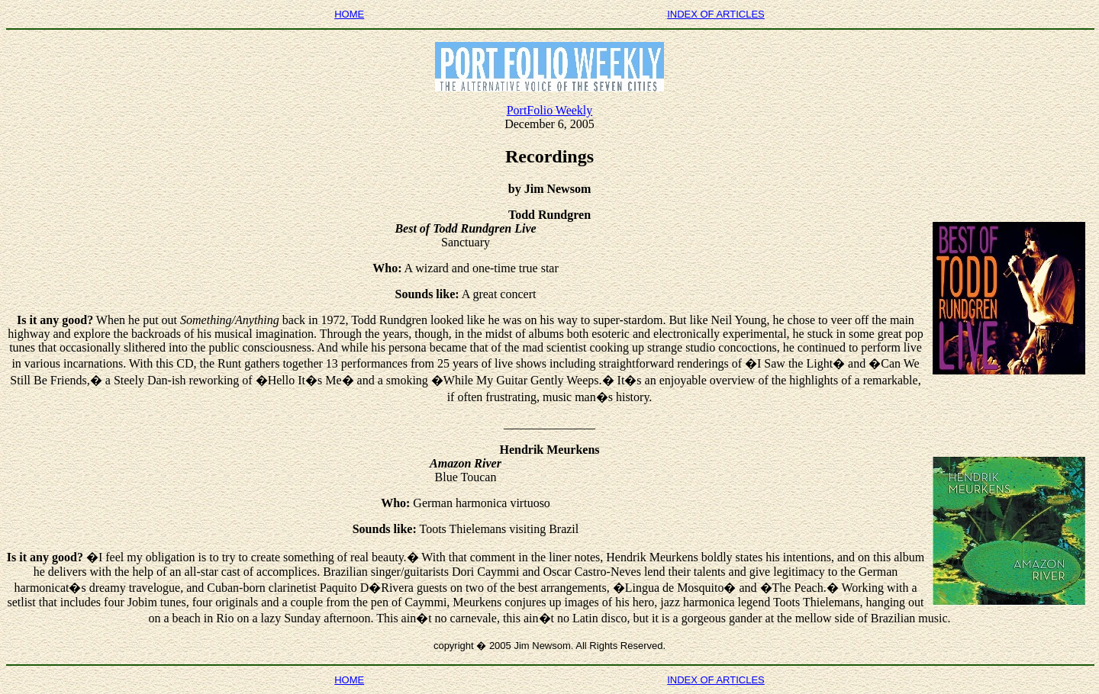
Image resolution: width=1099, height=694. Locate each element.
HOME (349, 14)
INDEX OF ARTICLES (716, 14)
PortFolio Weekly (550, 110)
